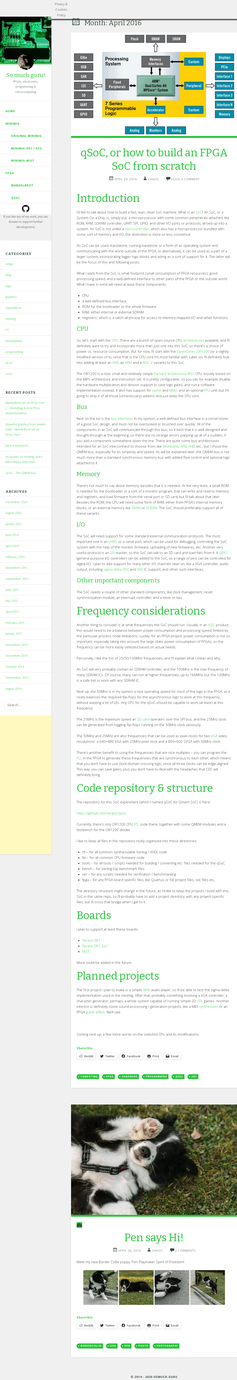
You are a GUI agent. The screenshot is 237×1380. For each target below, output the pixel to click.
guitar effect (95, 1012)
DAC (140, 569)
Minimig (12, 124)
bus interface (121, 418)
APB (183, 446)
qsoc (179, 1076)
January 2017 (14, 524)
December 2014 (16, 645)
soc (194, 1076)
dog (113, 1345)
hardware (129, 1076)
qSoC (15, 198)
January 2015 (14, 634)
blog (8, 275)
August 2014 (13, 689)
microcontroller (137, 228)
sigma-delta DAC (116, 569)
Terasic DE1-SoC (95, 946)
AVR (115, 362)
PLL (79, 758)
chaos (153, 179)
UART (113, 541)
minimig (11, 319)
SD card (143, 719)
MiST (85, 951)
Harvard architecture (170, 373)
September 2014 (17, 678)
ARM (128, 362)
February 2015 (15, 623)
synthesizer (208, 1006)
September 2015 (17, 579)
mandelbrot (22, 185)
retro (9, 374)
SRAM (135, 507)
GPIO (223, 552)
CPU (115, 340)
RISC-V (148, 362)
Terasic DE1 (91, 940)
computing (89, 1076)
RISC (190, 373)
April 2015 (12, 612)
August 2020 (13, 513)
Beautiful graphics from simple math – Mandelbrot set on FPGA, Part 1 (26, 429)
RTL (136, 824)
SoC (199, 212)
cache (156, 390)
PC (7, 330)
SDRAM (151, 507)
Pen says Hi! (154, 1237)
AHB (191, 446)
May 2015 (12, 601)
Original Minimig (26, 136)
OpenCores (186, 351)
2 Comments (185, 1251)
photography (14, 341)
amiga (9, 264)
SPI (112, 552)
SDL (200, 1001)
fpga (10, 173)
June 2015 (12, 590)
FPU (207, 390)
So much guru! (25, 75)
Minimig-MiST (22, 161)
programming (14, 352)
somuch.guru (165, 1377)
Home (10, 111)
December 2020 (16, 502)
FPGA (109, 1076)
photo (143, 1345)
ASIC (211, 624)
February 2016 (15, 557)
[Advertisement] (25, 784)
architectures (193, 340)
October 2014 (15, 667)
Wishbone (171, 446)
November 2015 (16, 568)
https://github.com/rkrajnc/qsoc (101, 813)
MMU (173, 390)
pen (127, 1345)
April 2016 (12, 546)
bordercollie (91, 1345)
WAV (146, 989)
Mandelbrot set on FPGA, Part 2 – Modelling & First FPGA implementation (25, 408)
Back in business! (17, 446)
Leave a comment (185, 179)
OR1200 (202, 351)
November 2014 (16, 656)
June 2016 (12, 535)
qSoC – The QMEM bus (21, 473)
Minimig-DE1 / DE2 (26, 148)
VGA (214, 735)
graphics (11, 297)
